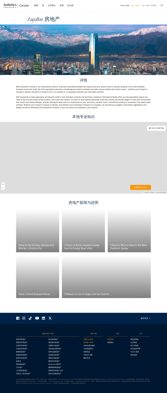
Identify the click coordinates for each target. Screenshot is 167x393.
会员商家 (133, 342)
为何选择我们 (88, 349)
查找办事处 (134, 339)
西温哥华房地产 (21, 342)
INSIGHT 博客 (124, 5)
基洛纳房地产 (21, 364)
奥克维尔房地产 (54, 342)
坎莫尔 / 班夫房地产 (23, 374)
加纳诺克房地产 (54, 355)
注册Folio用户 (88, 339)
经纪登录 (110, 339)
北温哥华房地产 (21, 345)
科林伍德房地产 (54, 352)
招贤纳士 (110, 342)
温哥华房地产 (21, 339)
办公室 (70, 5)
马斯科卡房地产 (54, 345)
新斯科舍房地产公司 (55, 370)
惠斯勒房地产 (21, 352)
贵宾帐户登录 (88, 342)
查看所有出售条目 (140, 187)
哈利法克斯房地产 (54, 374)
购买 (36, 5)
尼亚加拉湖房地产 (54, 349)
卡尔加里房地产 (21, 370)
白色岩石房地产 (21, 349)
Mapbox (152, 192)
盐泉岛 (18, 361)
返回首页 (146, 318)
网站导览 (87, 358)
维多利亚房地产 (21, 355)
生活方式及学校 (156, 128)
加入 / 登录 (135, 5)
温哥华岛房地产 (21, 358)
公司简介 (52, 5)
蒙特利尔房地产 (54, 361)
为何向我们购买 (89, 345)
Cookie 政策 (134, 352)
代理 (62, 5)
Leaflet (146, 192)
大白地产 (19, 367)
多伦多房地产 (53, 339)
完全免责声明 (135, 349)
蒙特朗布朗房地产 (54, 367)
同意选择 (133, 355)
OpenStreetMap (161, 192)
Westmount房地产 (54, 364)
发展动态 (87, 352)
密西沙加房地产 (54, 358)
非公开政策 (134, 345)
